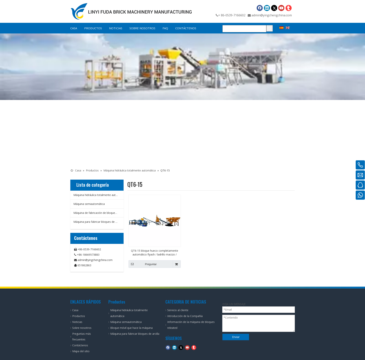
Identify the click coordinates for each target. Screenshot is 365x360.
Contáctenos (80, 345)
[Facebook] (260, 8)
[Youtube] (281, 8)
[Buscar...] (244, 28)
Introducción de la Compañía (185, 316)
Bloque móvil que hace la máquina (131, 328)
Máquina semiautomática (89, 204)
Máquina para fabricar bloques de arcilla (97, 222)
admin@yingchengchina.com (272, 15)
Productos (78, 316)
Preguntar (143, 264)
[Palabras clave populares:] (269, 28)
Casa (75, 310)
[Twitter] (274, 8)
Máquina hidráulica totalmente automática (98, 195)
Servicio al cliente (177, 310)
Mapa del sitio (81, 351)
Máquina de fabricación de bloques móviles (98, 213)
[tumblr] (289, 8)
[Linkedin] (267, 8)
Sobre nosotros (81, 328)
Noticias (77, 322)
